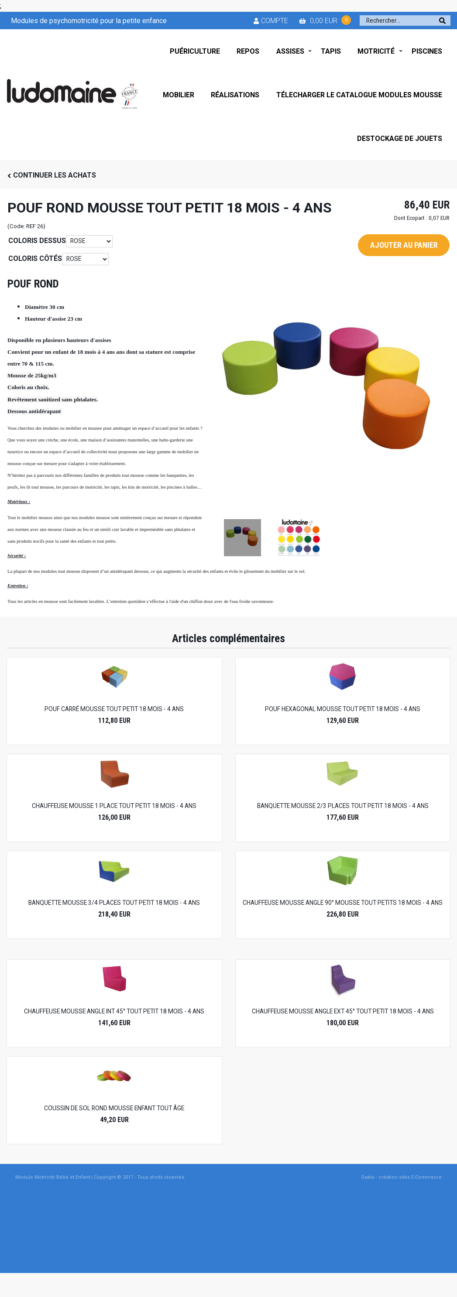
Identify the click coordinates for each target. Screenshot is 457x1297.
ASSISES (290, 51)
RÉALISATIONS (235, 95)
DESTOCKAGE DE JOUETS (399, 138)
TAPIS (331, 51)
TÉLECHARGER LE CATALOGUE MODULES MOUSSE (359, 95)
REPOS (248, 51)
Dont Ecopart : (410, 218)
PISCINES (427, 51)
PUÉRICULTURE (195, 51)
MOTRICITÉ (376, 51)
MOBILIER (178, 95)
